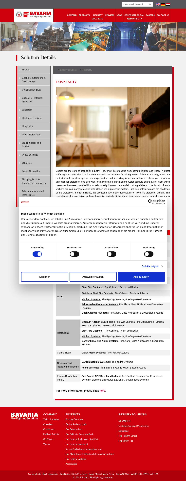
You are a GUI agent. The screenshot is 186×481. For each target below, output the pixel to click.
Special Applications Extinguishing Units (84, 449)
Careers (150, 15)
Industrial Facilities (31, 134)
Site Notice (65, 474)
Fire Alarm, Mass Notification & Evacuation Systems (90, 454)
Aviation (26, 69)
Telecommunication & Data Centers (33, 193)
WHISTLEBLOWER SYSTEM (144, 474)
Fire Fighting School (127, 435)
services (109, 15)
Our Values (48, 439)
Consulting (123, 431)
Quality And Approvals (76, 424)
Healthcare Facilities (32, 118)
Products (84, 15)
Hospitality (27, 126)
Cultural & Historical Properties (32, 99)
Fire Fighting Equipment (77, 444)
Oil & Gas (27, 162)
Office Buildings (30, 154)
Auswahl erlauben (93, 276)
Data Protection (80, 474)
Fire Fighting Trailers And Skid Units (82, 439)
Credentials (53, 474)
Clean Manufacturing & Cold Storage (34, 79)
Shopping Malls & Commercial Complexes (34, 181)
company (72, 15)
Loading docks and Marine (31, 144)
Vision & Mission (51, 419)
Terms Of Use (123, 474)
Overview (48, 424)
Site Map (41, 474)
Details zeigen (150, 266)
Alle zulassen (141, 276)
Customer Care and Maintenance (133, 426)
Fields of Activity (51, 434)
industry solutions (97, 17)
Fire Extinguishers (74, 429)
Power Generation (31, 171)
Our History (49, 429)
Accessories (71, 464)
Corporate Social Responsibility (134, 17)
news (119, 15)
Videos (46, 444)
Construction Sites (31, 89)
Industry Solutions (68, 69)
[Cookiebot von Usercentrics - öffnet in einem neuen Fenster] (150, 201)
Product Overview (74, 419)
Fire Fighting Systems (76, 459)
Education (27, 109)
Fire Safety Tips (125, 440)
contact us (163, 15)
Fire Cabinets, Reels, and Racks (80, 434)
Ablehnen (44, 276)
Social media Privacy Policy (102, 474)
